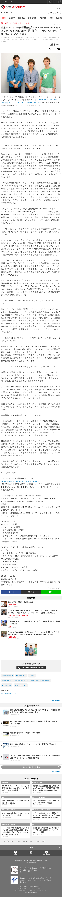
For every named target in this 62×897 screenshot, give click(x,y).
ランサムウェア (21, 685)
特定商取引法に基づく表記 (40, 860)
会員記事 (12, 18)
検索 (51, 12)
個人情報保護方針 (31, 862)
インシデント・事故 (37, 782)
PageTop (55, 700)
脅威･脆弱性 (32, 18)
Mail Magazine (46, 854)
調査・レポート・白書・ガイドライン (41, 809)
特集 (33, 824)
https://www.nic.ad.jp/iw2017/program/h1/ (21, 481)
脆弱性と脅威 (5, 782)
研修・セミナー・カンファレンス (10, 824)
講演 (51, 18)
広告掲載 (23, 860)
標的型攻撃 (7, 685)
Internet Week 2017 (10, 693)
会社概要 (29, 860)
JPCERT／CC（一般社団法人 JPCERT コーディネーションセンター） (27, 680)
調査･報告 (43, 18)
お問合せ (17, 860)
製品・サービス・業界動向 (38, 797)
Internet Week (8, 675)
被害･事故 (21, 18)
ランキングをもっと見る (31, 767)
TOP (31, 848)
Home (15, 854)
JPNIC (33, 675)
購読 (58, 12)
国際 (3, 797)
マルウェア (22, 675)
